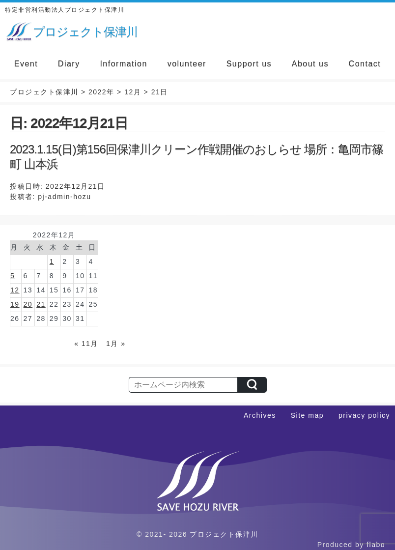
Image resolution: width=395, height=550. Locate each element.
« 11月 (86, 343)
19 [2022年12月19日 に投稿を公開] (15, 304)
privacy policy (364, 415)
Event (26, 63)
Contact (365, 63)
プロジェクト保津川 (224, 534)
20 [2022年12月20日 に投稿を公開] (28, 304)
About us (310, 63)
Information (123, 63)
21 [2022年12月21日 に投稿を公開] (41, 304)
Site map (307, 415)
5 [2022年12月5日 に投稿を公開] (12, 276)
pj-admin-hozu (64, 197)
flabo (376, 545)
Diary (69, 63)
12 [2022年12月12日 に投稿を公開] (15, 290)
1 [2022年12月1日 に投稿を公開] (52, 261)
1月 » (115, 343)
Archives (260, 415)
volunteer (187, 63)
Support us (249, 63)
